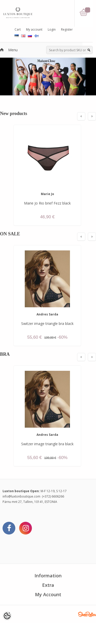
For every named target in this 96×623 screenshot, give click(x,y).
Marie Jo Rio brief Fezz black (47, 203)
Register (67, 29)
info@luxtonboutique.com (21, 496)
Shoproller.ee (87, 614)
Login (52, 29)
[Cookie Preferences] (7, 615)
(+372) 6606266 (53, 496)
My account (34, 29)
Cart (18, 29)
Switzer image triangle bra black (47, 323)
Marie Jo (47, 194)
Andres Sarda (47, 314)
